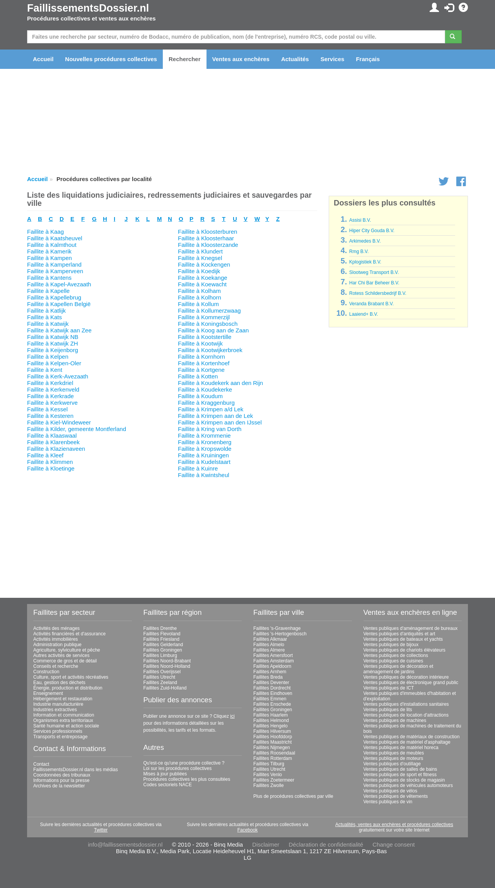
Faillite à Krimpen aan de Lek (215, 415)
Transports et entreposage (60, 736)
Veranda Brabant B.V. (371, 303)
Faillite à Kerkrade (50, 396)
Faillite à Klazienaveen (56, 448)
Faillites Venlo (267, 774)
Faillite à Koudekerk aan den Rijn (220, 383)
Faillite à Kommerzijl (204, 317)
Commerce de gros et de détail (65, 661)
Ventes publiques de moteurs (393, 758)
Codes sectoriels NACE (167, 784)
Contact (41, 764)
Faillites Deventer (271, 682)
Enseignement (48, 693)
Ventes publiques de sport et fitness (400, 774)
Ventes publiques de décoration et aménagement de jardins (399, 669)
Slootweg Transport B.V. (374, 272)
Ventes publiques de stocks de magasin (404, 780)
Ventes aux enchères (241, 59)
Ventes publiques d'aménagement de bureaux (411, 628)
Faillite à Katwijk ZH (52, 343)
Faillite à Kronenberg (204, 442)
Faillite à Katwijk (48, 323)
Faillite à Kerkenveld (53, 389)
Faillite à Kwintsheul (203, 475)
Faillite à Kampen (49, 258)
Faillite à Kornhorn (201, 356)
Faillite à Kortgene (201, 369)
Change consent (393, 844)
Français (368, 59)
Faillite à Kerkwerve (52, 402)
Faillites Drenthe (160, 628)
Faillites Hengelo (270, 726)
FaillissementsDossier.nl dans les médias (75, 769)
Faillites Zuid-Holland (165, 688)
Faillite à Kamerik (49, 251)
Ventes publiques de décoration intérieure (406, 677)
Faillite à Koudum (200, 396)
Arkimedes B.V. (365, 241)
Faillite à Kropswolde (204, 448)
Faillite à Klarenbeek (53, 442)
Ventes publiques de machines (395, 720)
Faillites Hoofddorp (272, 736)
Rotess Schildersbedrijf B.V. (377, 293)
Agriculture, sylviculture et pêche (66, 650)
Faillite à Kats (44, 317)
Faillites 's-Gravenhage (276, 628)
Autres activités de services (61, 655)
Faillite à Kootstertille (204, 337)
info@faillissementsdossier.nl (125, 844)
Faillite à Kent (44, 369)
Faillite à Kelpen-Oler (54, 363)
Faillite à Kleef (45, 455)
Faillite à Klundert (200, 251)
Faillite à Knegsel (200, 258)
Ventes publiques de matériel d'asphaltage (407, 742)
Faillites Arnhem (269, 671)
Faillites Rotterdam (272, 758)
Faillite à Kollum (198, 304)
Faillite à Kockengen (204, 264)
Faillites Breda (268, 677)
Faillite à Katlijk (46, 310)
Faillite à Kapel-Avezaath (59, 284)
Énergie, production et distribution (67, 688)
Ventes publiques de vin (388, 801)
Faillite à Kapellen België (58, 304)
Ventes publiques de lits (388, 709)
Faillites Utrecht (159, 677)
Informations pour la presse (61, 780)
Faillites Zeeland (160, 682)
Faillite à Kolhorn (199, 297)
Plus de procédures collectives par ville (293, 796)
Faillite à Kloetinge (51, 468)
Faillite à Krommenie (204, 435)
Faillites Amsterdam (273, 661)
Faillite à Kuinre (198, 468)
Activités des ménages (56, 628)
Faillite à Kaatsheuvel (54, 238)
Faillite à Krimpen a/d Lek (210, 409)
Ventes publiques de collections (396, 655)
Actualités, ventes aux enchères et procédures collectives (394, 824)
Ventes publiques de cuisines (393, 661)
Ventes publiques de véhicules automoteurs (408, 785)
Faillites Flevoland (162, 633)
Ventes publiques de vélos (390, 791)
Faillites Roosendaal (274, 753)
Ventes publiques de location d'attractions (406, 715)
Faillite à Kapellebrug (54, 297)
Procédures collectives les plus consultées (186, 779)
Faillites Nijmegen (271, 747)
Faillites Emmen (269, 699)
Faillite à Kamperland (54, 264)
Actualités (295, 59)
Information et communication (63, 715)
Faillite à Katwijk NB (53, 337)
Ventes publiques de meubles (394, 753)
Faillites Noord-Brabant (167, 661)
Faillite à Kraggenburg (206, 402)
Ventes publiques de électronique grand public (411, 682)
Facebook (247, 830)
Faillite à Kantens (49, 277)
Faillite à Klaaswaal (52, 435)
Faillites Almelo (268, 644)
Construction (46, 671)
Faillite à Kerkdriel (50, 383)
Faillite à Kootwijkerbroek (210, 350)
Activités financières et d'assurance (69, 633)
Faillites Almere (269, 650)
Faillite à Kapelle (48, 290)
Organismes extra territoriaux (63, 720)
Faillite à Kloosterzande (208, 244)
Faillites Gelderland (163, 644)
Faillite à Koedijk (199, 271)
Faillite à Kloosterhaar (206, 238)
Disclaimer (265, 844)
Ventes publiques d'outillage (392, 764)
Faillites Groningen (162, 650)
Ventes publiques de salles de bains (400, 769)
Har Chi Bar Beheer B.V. (374, 283)
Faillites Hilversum (272, 731)
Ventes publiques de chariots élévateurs (405, 650)
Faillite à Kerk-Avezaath (57, 376)
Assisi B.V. (360, 220)
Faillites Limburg (160, 655)
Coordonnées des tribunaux (61, 775)
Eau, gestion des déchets (59, 682)
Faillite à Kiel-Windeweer (59, 422)
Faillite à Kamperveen (55, 271)
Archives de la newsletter (59, 786)
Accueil (43, 59)
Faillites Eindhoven (272, 693)
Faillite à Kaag (45, 231)
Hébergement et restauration (62, 699)
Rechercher (185, 59)
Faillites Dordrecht (272, 688)
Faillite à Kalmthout (52, 244)
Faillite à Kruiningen (203, 455)
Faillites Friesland (161, 639)
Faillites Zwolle (268, 785)
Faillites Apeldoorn (272, 666)
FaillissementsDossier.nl (88, 8)
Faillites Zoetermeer (273, 780)
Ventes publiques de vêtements (396, 796)
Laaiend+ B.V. (363, 314)
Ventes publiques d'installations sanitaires (406, 704)
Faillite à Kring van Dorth (209, 429)
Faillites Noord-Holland (166, 666)
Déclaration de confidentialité (325, 844)
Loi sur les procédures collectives (177, 768)
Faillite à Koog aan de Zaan (213, 330)
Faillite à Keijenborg (52, 350)
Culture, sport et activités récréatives (70, 677)
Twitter (101, 830)
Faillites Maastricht (272, 742)
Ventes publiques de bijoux (391, 644)
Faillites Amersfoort (273, 655)
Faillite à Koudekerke (205, 389)
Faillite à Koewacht (202, 284)
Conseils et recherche (55, 666)
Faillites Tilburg (268, 764)
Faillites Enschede (272, 704)
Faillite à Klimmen (50, 462)
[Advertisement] (172, 532)
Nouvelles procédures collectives (111, 59)
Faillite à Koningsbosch (207, 323)
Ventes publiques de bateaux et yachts (403, 639)
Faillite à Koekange (202, 277)
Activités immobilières (55, 639)
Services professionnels (57, 731)
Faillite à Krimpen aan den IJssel (220, 422)
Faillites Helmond (271, 720)
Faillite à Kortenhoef (203, 363)
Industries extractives (55, 709)
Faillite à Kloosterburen (207, 231)
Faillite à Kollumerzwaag (209, 310)
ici (232, 716)
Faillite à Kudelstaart (204, 462)
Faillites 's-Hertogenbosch (280, 633)
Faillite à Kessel (47, 409)
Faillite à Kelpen (47, 356)
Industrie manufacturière (58, 704)
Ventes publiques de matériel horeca (401, 747)
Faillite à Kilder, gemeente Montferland (76, 429)
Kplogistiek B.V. (365, 262)
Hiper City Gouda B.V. (371, 230)
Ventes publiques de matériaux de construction (412, 736)
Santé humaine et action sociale (66, 726)
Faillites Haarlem (270, 715)
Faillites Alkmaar (270, 639)
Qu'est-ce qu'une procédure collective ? (184, 763)
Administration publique (57, 644)
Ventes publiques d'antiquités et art (399, 633)
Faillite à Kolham (199, 290)
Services (333, 59)
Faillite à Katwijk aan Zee (59, 330)
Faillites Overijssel (162, 671)
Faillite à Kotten (198, 376)
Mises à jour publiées (165, 774)
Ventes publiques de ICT (389, 688)
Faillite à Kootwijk (200, 343)
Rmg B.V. (359, 251)
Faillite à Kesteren (50, 415)
